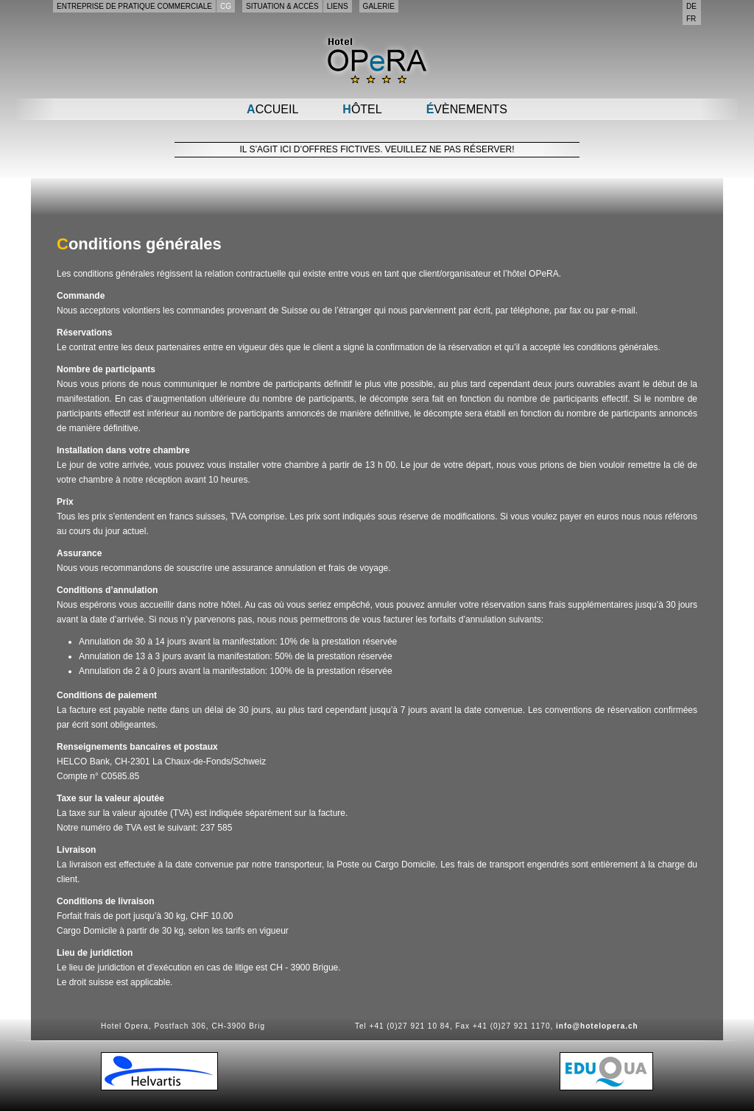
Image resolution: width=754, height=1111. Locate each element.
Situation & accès (282, 6)
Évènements (466, 109)
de (691, 6)
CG (225, 6)
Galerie (379, 6)
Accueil (272, 109)
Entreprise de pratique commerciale (134, 6)
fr (691, 19)
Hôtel (361, 109)
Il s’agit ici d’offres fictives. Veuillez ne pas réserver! (377, 149)
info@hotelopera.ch (597, 1026)
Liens (337, 6)
